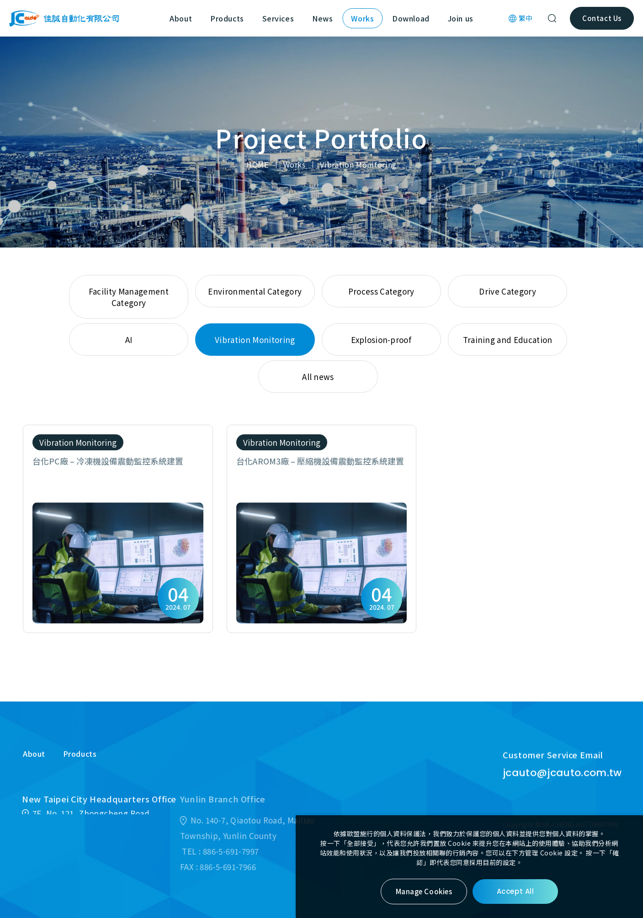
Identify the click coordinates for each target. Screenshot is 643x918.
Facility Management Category (129, 296)
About (181, 18)
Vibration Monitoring (358, 164)
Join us (460, 18)
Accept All (515, 891)
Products (227, 18)
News (322, 18)
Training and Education (508, 339)
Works (362, 18)
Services (278, 18)
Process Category (381, 291)
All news (318, 376)
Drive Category (507, 291)
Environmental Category (255, 291)
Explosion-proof (381, 339)
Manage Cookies (424, 891)
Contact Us (601, 18)
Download (410, 18)
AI (129, 339)
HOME (257, 164)
